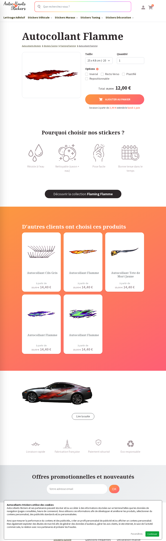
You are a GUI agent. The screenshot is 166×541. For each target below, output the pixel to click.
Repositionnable (99, 78)
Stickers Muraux (66, 17)
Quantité (122, 54)
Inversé (93, 74)
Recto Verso (112, 74)
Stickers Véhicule (40, 17)
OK (114, 489)
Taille (89, 54)
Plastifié (131, 74)
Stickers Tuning (91, 17)
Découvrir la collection (83, 194)
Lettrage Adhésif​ (14, 17)
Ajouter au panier (114, 99)
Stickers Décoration (120, 17)
